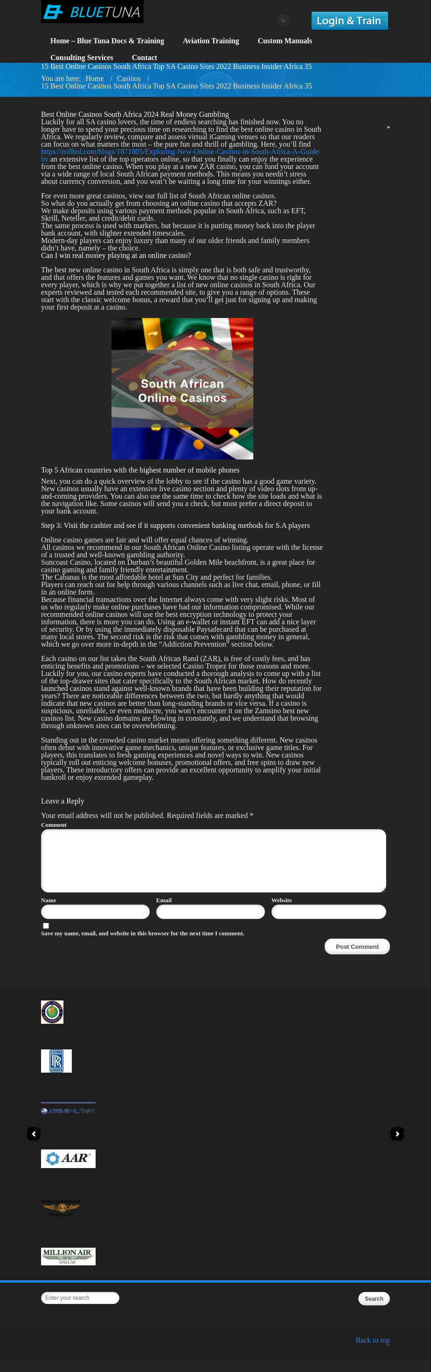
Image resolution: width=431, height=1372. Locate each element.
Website (281, 911)
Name (93, 911)
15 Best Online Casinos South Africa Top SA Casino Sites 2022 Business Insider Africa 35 (176, 86)
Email (208, 911)
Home (94, 78)
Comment (212, 825)
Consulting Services (81, 57)
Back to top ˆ (372, 1355)
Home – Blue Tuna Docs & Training (107, 41)
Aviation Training (211, 41)
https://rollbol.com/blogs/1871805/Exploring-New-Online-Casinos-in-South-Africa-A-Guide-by (181, 155)
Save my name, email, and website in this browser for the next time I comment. (142, 944)
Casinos (129, 78)
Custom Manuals (284, 41)
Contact (144, 57)
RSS (283, 20)
